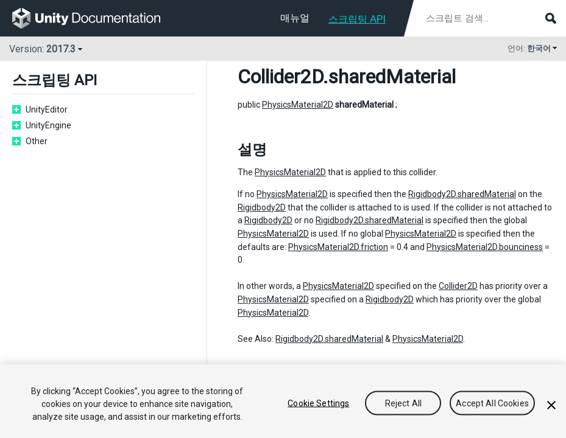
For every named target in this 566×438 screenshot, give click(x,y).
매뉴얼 (295, 18)
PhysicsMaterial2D (297, 104)
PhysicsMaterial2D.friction (338, 247)
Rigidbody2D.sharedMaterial (462, 194)
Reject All (403, 403)
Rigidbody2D (262, 207)
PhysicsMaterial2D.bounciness (484, 247)
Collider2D (280, 76)
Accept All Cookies (492, 403)
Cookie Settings (318, 403)
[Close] (551, 405)
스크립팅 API (357, 19)
